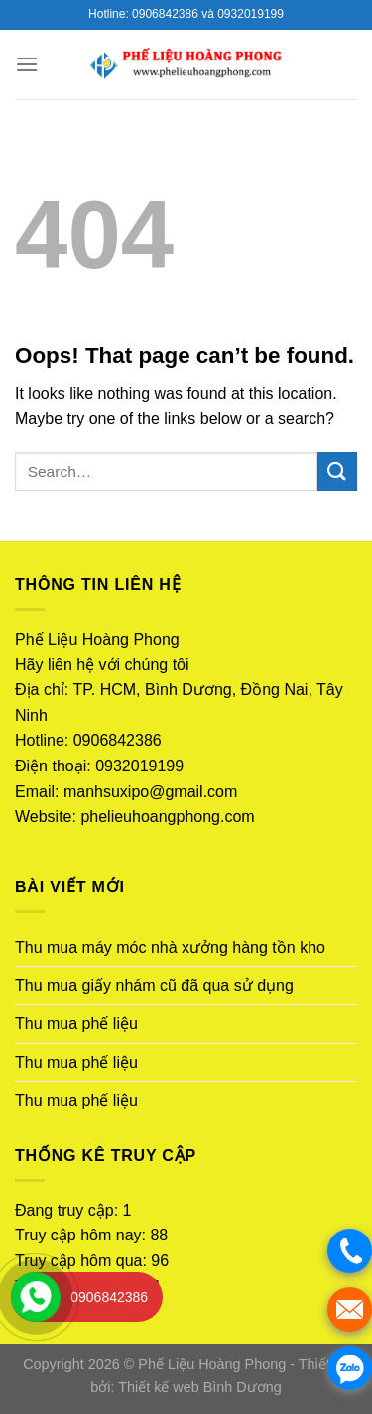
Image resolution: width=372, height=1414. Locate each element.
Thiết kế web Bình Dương (200, 1387)
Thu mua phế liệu (76, 1023)
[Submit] (337, 471)
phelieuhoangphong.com (167, 816)
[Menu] (27, 64)
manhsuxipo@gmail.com (150, 791)
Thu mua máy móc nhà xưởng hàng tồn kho (170, 947)
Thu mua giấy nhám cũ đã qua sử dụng (154, 985)
